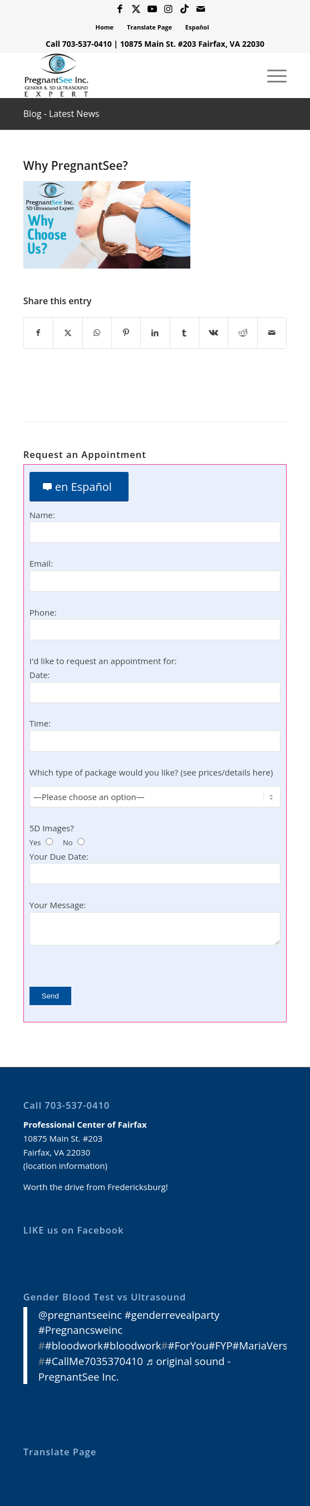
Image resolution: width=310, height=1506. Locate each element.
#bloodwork (74, 1345)
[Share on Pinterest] (126, 333)
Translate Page (149, 27)
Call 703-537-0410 (79, 43)
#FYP (221, 1345)
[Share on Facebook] (38, 333)
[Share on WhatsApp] (97, 333)
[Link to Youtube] (152, 9)
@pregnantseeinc (80, 1315)
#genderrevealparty (172, 1315)
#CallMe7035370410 (94, 1361)
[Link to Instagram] (168, 9)
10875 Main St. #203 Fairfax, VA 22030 (192, 43)
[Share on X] (67, 333)
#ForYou (188, 1345)
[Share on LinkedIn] (155, 333)
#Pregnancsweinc (80, 1330)
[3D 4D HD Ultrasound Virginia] (128, 75)
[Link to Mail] (201, 9)
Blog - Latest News (61, 114)
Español (197, 27)
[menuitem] (105, 27)
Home (105, 27)
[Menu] (271, 75)
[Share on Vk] (213, 333)
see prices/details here (226, 772)
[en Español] (79, 486)
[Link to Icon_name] (185, 9)
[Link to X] (136, 9)
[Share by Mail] (272, 333)
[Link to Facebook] (120, 9)
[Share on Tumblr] (184, 333)
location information (65, 1165)
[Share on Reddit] (242, 333)
